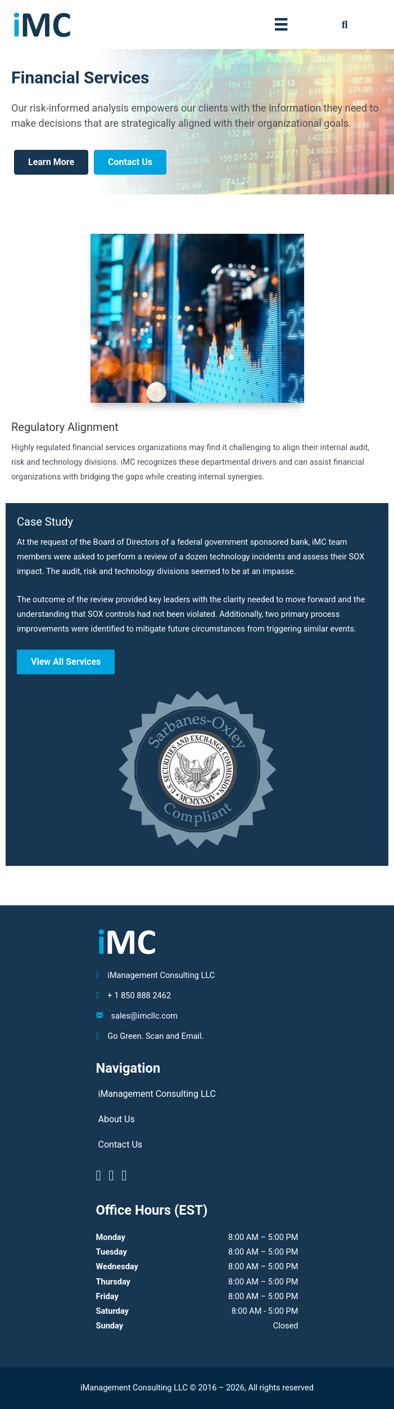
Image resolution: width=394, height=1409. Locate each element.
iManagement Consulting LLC (157, 1093)
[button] (344, 24)
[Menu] (281, 24)
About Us (116, 1119)
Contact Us (120, 1144)
